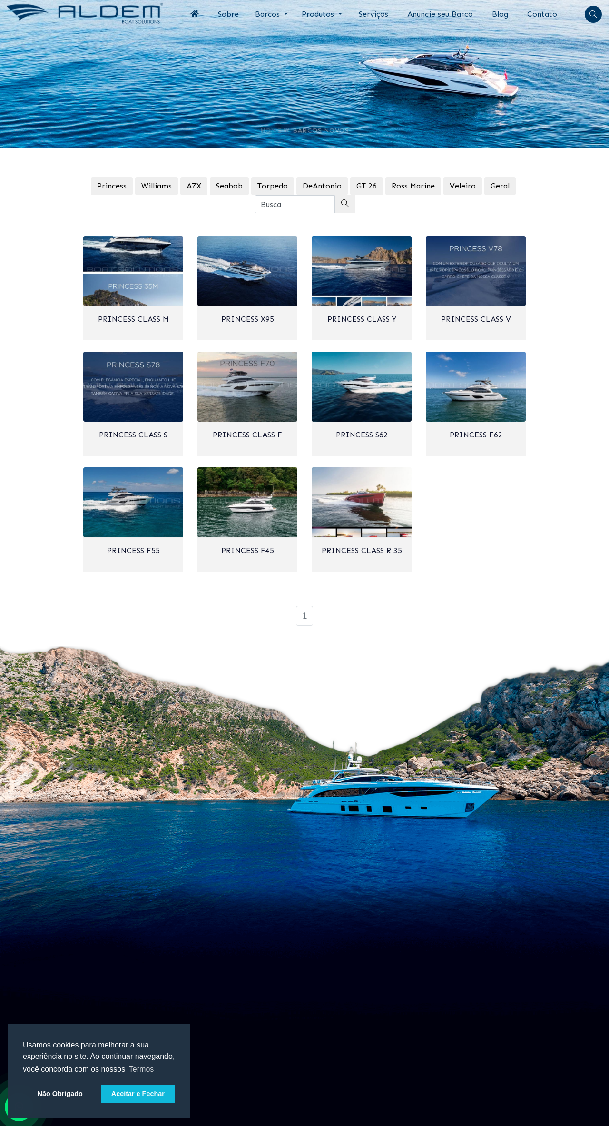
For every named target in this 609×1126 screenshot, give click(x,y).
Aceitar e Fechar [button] (138, 1093)
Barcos (268, 14)
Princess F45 (247, 550)
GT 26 (366, 185)
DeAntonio (322, 185)
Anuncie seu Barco (440, 14)
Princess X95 (247, 319)
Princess (112, 185)
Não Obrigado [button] (60, 1093)
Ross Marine (413, 185)
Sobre (228, 14)
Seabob (229, 185)
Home (270, 127)
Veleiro (463, 185)
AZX (194, 185)
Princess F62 (476, 434)
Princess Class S (133, 434)
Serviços (373, 14)
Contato (542, 14)
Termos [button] (141, 1069)
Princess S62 (362, 434)
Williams (156, 185)
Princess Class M (133, 319)
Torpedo (272, 185)
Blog (500, 14)
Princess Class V (476, 319)
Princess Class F (247, 434)
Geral (500, 185)
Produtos (319, 14)
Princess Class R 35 (362, 550)
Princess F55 (133, 550)
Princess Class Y (361, 319)
